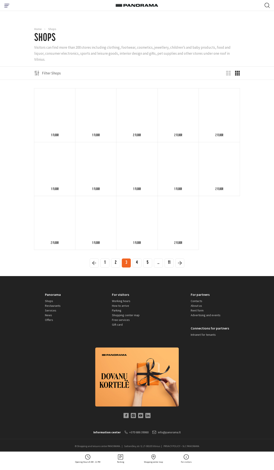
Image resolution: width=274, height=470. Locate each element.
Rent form (197, 310)
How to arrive (120, 306)
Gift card (117, 324)
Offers (49, 320)
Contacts (196, 301)
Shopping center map (126, 315)
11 (169, 263)
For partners (200, 294)
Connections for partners (210, 328)
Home (38, 29)
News (48, 315)
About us (196, 306)
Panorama (53, 294)
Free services (121, 320)
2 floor (137, 135)
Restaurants (53, 306)
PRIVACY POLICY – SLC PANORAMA (181, 446)
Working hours (121, 301)
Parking (116, 310)
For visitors (120, 294)
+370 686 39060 (137, 432)
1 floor (55, 135)
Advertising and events (205, 315)
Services (50, 310)
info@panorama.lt (166, 432)
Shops (49, 301)
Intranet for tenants (203, 335)
